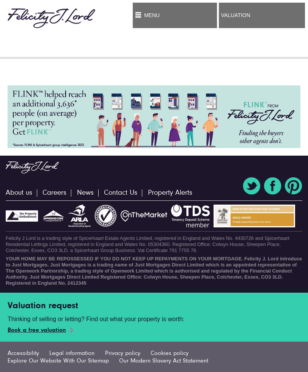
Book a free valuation (37, 330)
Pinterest (293, 186)
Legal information (71, 353)
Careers (54, 193)
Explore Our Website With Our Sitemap (58, 361)
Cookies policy (170, 353)
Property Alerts (170, 193)
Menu (152, 15)
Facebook (272, 186)
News (85, 193)
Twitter (251, 186)
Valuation (235, 15)
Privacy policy (122, 353)
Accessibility (23, 353)
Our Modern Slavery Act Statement (163, 361)
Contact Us (120, 193)
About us (19, 193)
